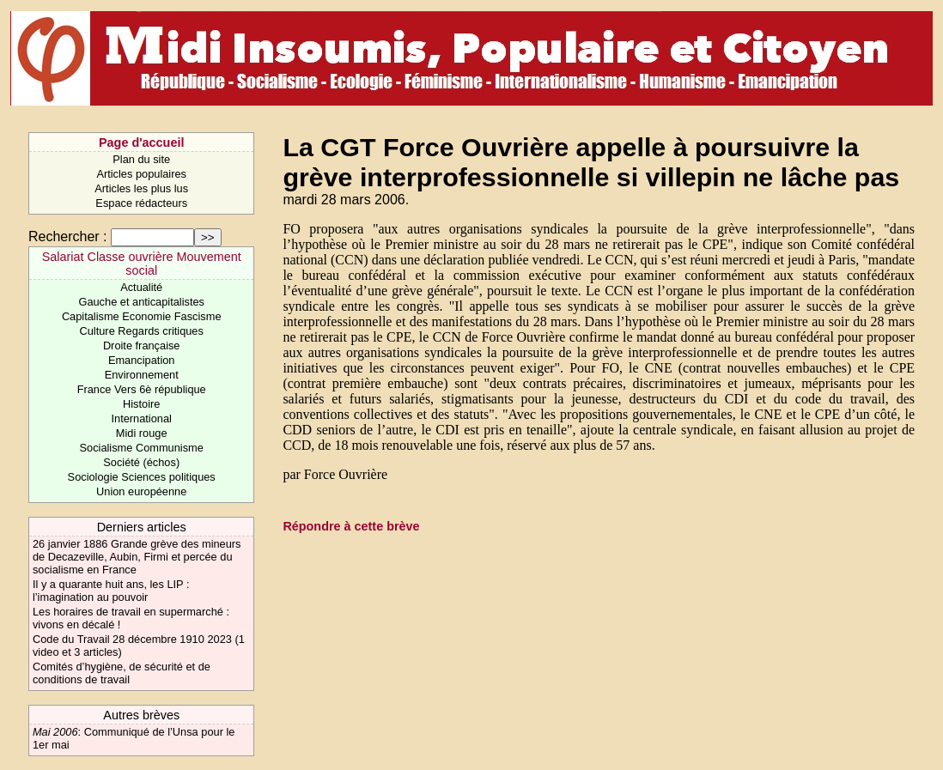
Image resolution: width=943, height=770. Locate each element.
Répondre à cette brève (351, 526)
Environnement (142, 374)
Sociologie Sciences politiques (142, 476)
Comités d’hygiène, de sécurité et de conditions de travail (121, 673)
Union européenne (141, 491)
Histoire (141, 403)
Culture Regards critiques (142, 330)
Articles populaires (141, 173)
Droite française (141, 345)
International (141, 418)
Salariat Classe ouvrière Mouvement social (141, 263)
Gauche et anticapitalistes (141, 301)
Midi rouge (141, 433)
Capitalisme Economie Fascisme (142, 316)
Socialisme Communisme (142, 447)
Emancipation (141, 360)
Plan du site (141, 159)
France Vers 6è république (141, 389)
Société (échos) (141, 462)
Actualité (141, 287)
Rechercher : (67, 236)
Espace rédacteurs (141, 203)
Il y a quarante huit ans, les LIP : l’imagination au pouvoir (111, 590)
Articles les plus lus (141, 188)
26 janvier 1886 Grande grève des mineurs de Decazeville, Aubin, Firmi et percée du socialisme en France (137, 556)
